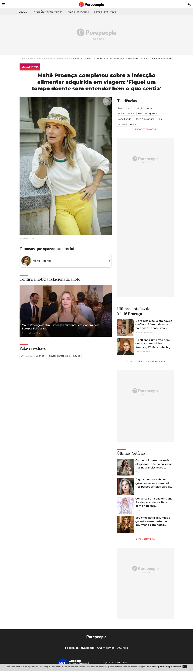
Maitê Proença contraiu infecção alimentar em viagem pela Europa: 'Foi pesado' (60, 327)
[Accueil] (96, 4)
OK (184, 666)
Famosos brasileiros (59, 355)
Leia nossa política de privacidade (164, 666)
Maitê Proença (34, 58)
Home (22, 58)
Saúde (76, 355)
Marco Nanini (125, 108)
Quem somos (106, 647)
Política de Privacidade (80, 647)
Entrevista (26, 355)
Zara (160, 119)
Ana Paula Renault (128, 124)
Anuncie (122, 647)
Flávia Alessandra (144, 119)
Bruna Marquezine (148, 113)
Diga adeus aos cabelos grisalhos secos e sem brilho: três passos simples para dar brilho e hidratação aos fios (154, 485)
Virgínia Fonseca (146, 108)
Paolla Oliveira (126, 113)
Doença (39, 355)
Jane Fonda (124, 119)
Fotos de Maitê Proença (55, 58)
